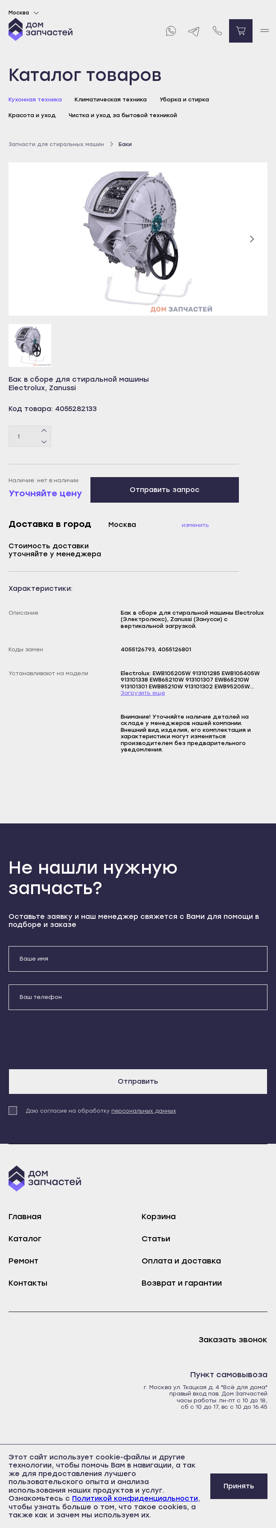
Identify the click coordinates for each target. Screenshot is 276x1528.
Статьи (156, 1238)
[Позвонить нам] (217, 31)
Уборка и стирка (184, 99)
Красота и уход (32, 115)
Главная (25, 1216)
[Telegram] (194, 31)
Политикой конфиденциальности (135, 1498)
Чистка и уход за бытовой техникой (123, 115)
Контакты (28, 1283)
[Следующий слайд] (251, 239)
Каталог (25, 1238)
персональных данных (143, 1111)
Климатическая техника (111, 99)
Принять (239, 1486)
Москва (25, 13)
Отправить (138, 1081)
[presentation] (73, 1039)
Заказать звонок (233, 1339)
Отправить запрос (165, 490)
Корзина (159, 1216)
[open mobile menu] (264, 31)
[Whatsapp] (170, 31)
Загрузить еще (143, 693)
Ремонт (23, 1261)
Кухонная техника (35, 99)
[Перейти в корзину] (241, 31)
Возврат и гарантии (182, 1283)
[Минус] (44, 442)
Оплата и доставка (181, 1261)
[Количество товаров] (30, 436)
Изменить (195, 525)
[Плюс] (44, 431)
